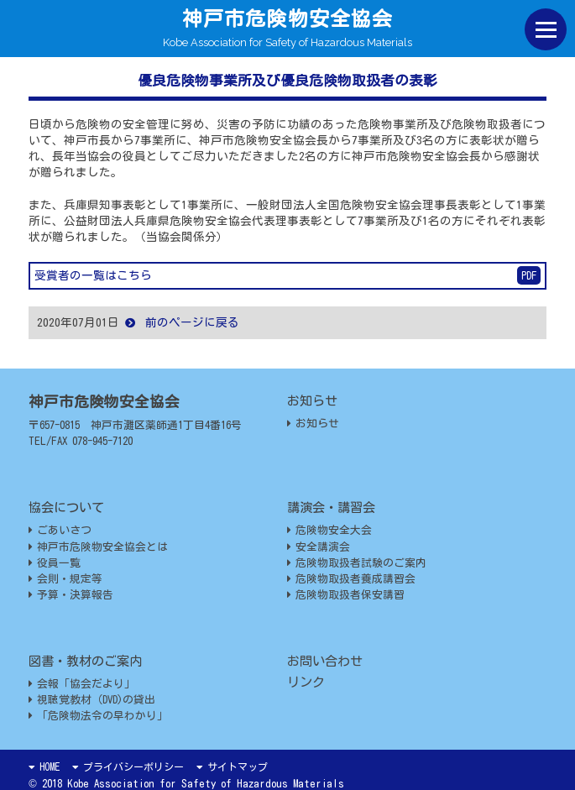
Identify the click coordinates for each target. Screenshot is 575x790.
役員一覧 (55, 562)
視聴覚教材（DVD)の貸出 (92, 699)
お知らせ (313, 423)
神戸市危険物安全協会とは (98, 546)
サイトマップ (232, 766)
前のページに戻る (182, 322)
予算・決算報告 (71, 594)
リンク (306, 682)
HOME (44, 766)
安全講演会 (318, 546)
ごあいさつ (60, 530)
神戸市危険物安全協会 (288, 18)
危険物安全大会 (329, 530)
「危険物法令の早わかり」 (98, 715)
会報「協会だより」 (82, 683)
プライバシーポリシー (128, 766)
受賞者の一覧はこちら (287, 275)
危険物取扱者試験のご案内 (356, 562)
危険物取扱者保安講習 (346, 594)
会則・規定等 (65, 578)
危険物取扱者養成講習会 (351, 578)
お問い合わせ (325, 661)
